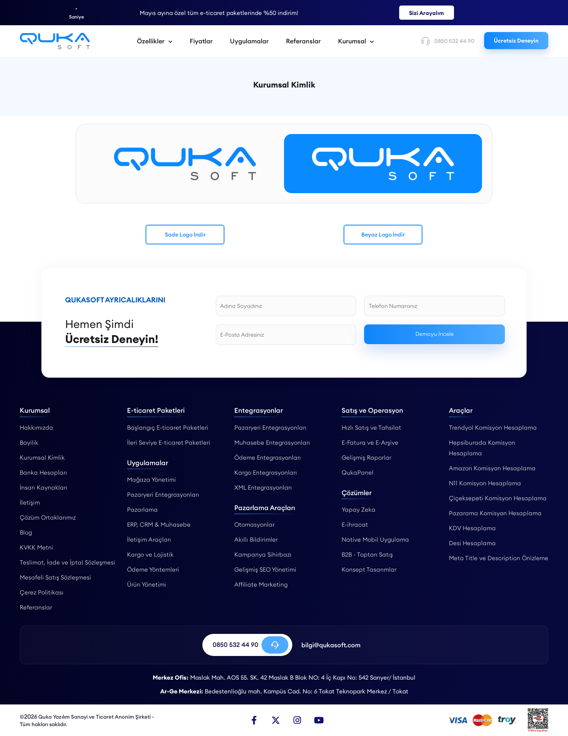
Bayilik (29, 442)
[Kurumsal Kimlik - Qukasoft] (55, 41)
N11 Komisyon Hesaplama (485, 483)
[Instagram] (297, 720)
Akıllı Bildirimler (256, 539)
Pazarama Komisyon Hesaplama (495, 513)
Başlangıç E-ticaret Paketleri (167, 427)
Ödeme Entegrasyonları (267, 457)
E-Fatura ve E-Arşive (370, 442)
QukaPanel (358, 472)
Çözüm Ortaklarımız (48, 517)
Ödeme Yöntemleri (153, 569)
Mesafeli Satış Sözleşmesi (55, 577)
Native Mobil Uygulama (375, 539)
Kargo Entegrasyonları (265, 472)
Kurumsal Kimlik (42, 457)
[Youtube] (319, 720)
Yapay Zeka (359, 509)
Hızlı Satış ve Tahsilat (371, 427)
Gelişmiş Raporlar (366, 457)
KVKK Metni (36, 547)
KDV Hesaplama (472, 528)
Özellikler (154, 41)
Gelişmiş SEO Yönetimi (265, 569)
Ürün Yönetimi (146, 584)
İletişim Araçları (149, 539)
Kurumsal (356, 41)
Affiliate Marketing (261, 584)
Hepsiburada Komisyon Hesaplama (482, 448)
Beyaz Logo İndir (383, 234)
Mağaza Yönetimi (151, 479)
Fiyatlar (201, 41)
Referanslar (303, 41)
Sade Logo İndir (185, 234)
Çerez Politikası (42, 592)
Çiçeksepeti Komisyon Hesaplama (498, 498)
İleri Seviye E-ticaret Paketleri (168, 442)
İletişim (30, 502)
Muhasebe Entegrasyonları (272, 442)
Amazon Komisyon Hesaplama (492, 468)
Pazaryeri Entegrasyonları (163, 494)
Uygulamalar (249, 41)
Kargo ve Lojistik (150, 554)
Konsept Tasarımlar (369, 569)
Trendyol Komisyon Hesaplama (493, 427)
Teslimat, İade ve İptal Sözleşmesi (67, 562)
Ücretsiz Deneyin (516, 40)
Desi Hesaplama (472, 543)
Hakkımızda (36, 427)
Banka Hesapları (43, 472)
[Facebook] (254, 720)
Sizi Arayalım (426, 13)
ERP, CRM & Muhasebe (159, 524)
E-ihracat (355, 524)
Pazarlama (142, 509)
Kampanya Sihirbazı (262, 554)
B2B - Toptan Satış (367, 554)
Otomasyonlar (254, 524)
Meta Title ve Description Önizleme (498, 558)
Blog (26, 532)
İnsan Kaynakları (43, 487)
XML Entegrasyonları (263, 487)
